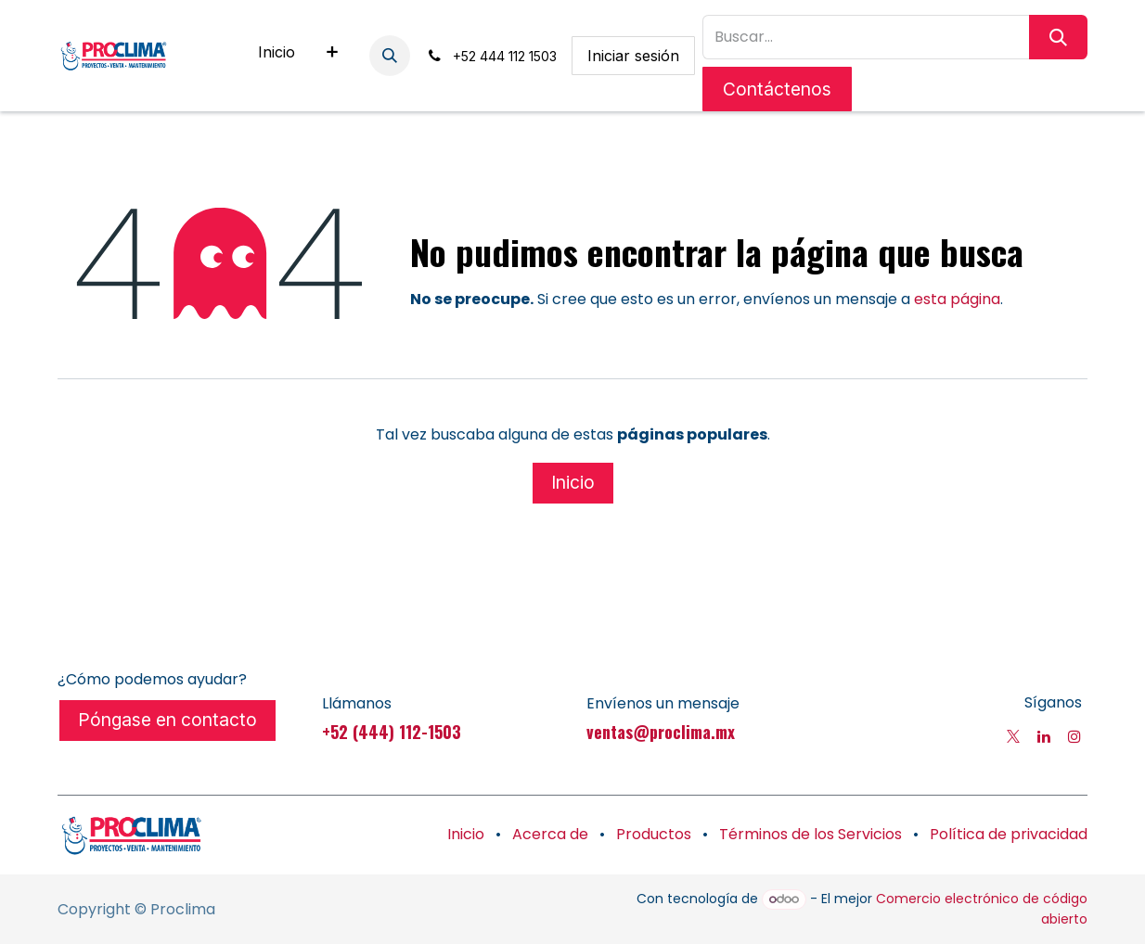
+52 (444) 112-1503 (391, 732)
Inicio (573, 482)
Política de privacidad (1008, 834)
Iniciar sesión (633, 55)
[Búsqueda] (1058, 37)
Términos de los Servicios (810, 834)
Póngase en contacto (167, 719)
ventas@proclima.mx (660, 732)
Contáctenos (777, 89)
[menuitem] (276, 55)
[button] (389, 55)
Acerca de (550, 834)
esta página (957, 299)
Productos (653, 834)
